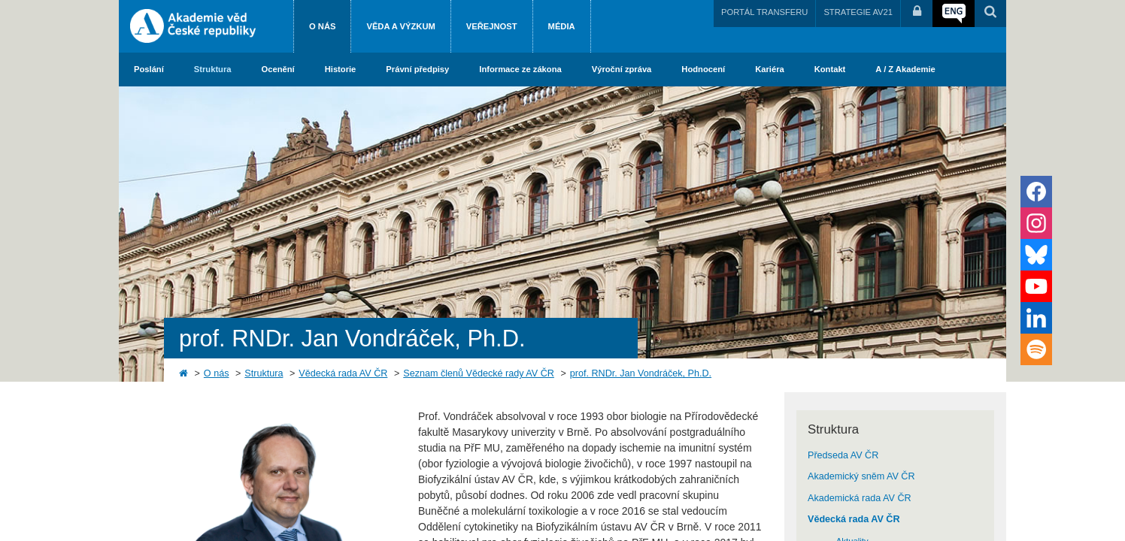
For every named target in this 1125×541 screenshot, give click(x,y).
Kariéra (769, 69)
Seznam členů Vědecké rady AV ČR (478, 373)
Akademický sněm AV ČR (861, 476)
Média (561, 26)
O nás (322, 26)
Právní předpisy (417, 69)
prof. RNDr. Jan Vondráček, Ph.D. (640, 373)
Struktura (213, 69)
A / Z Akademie (905, 69)
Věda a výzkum (400, 26)
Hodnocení (703, 69)
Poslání (149, 69)
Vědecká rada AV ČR (343, 373)
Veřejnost (491, 26)
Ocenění (278, 69)
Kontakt (830, 69)
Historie (340, 69)
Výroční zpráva (622, 69)
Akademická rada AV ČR (859, 498)
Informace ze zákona (520, 69)
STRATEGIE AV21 (858, 12)
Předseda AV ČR (843, 455)
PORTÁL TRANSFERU (764, 12)
